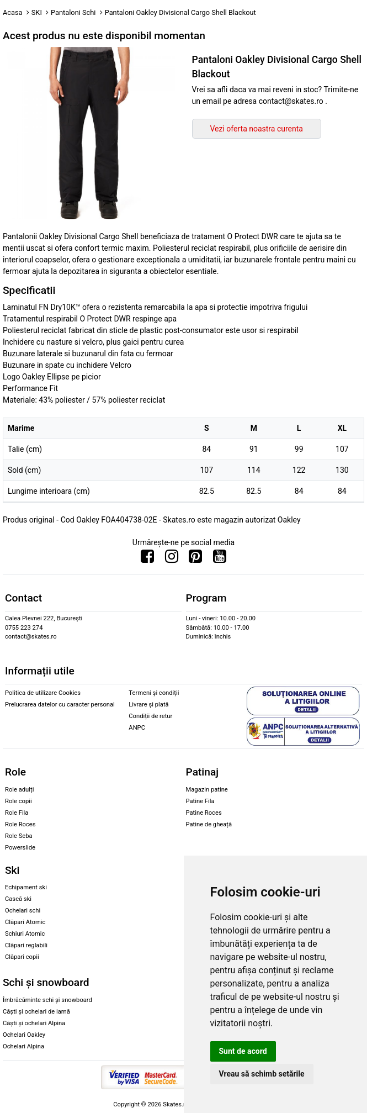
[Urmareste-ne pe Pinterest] (195, 559)
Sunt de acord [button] (243, 1051)
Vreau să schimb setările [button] (262, 1073)
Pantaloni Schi (73, 12)
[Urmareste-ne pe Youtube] (220, 559)
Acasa (13, 12)
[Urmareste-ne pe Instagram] (172, 559)
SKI (36, 12)
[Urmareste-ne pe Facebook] (147, 559)
